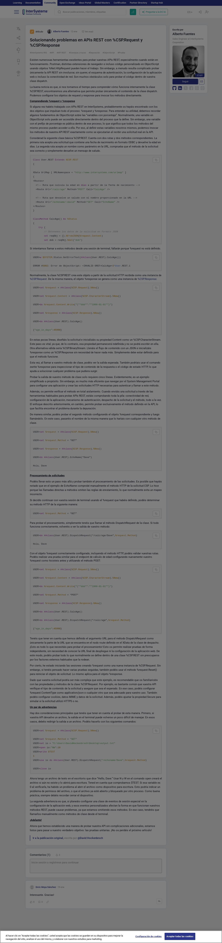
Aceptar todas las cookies (179, 939)
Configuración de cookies (148, 939)
